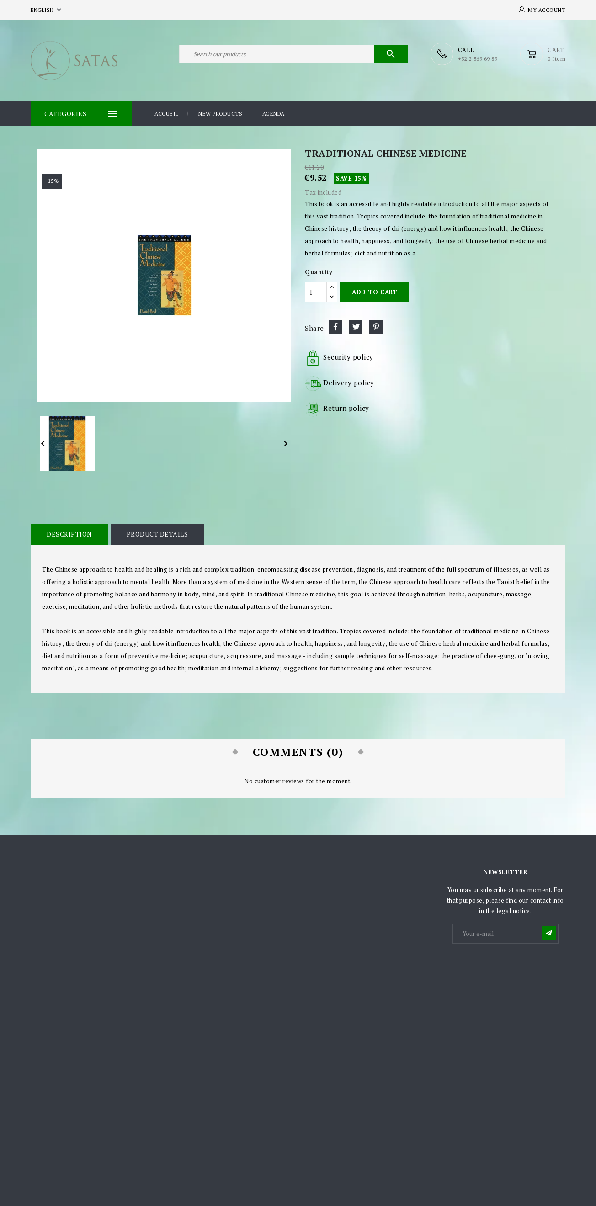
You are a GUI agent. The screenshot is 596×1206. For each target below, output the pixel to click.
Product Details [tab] (157, 534)
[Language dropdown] (47, 10)
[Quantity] (316, 292)
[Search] (293, 54)
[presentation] (522, 967)
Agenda (273, 113)
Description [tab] (69, 534)
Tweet (355, 327)
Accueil (166, 113)
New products (220, 113)
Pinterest (376, 327)
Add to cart (374, 292)
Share (335, 327)
